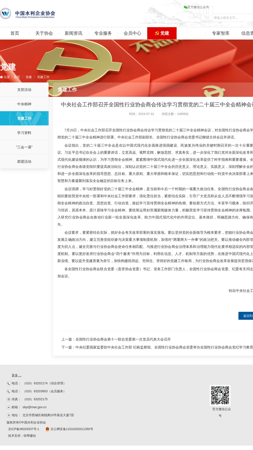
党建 (162, 33)
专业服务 (103, 33)
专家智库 (221, 33)
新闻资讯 (73, 33)
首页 (14, 33)
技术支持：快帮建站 (22, 435)
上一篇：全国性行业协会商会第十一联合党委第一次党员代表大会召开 (116, 339)
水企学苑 (191, 33)
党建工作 (43, 77)
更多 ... (16, 375)
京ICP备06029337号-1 (23, 429)
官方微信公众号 (196, 7)
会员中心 (132, 33)
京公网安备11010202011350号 (69, 429)
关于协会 (44, 33)
